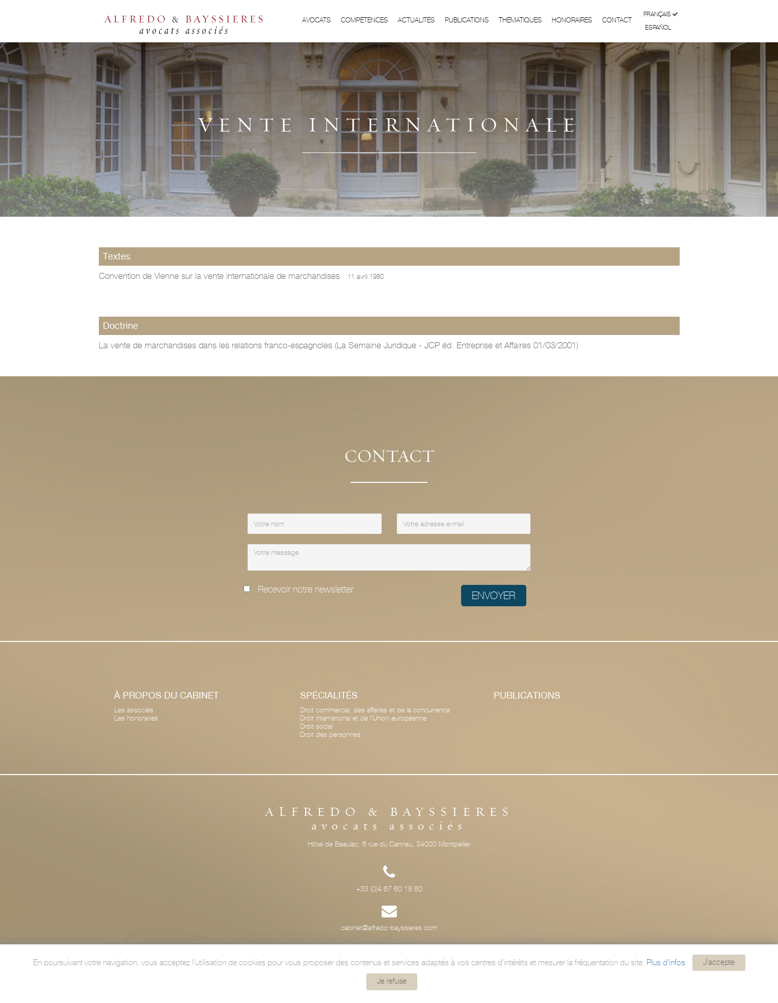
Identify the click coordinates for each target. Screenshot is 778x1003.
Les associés (133, 710)
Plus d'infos (666, 962)
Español (661, 26)
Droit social (316, 726)
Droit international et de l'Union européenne (363, 718)
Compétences (364, 20)
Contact (617, 20)
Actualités (416, 20)
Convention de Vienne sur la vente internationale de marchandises (241, 276)
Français (660, 14)
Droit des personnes (330, 734)
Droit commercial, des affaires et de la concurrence (375, 710)
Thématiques (520, 20)
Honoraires (572, 20)
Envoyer (494, 595)
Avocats (316, 20)
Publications (467, 20)
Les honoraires (136, 718)
